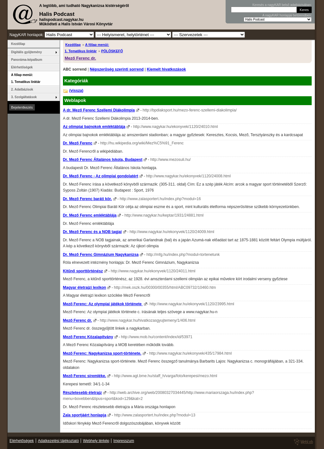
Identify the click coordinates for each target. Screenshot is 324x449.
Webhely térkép (96, 441)
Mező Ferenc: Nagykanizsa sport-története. (102, 353)
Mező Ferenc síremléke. (84, 376)
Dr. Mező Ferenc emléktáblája (90, 215)
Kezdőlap (73, 45)
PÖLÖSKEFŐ (112, 51)
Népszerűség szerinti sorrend (117, 69)
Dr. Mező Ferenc (77, 143)
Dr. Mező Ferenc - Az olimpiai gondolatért (100, 176)
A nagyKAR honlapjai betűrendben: (287, 15)
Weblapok (75, 100)
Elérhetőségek (22, 67)
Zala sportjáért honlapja (84, 415)
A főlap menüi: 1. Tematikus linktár (25, 78)
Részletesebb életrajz (82, 392)
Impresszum (123, 441)
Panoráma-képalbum (26, 59)
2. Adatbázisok (22, 89)
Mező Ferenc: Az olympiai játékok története (103, 304)
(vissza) (76, 90)
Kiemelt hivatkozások (166, 69)
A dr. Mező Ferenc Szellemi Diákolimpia (99, 110)
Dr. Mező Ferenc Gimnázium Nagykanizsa (101, 254)
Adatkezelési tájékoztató (58, 441)
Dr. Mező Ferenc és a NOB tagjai (92, 232)
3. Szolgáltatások (24, 97)
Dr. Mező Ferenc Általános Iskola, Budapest (102, 159)
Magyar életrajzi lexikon (84, 287)
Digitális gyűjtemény (26, 52)
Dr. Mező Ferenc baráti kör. (87, 199)
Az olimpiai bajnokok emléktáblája (94, 126)
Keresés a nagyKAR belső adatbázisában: (282, 5)
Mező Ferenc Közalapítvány (88, 337)
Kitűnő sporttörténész (83, 271)
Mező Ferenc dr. (80, 58)
